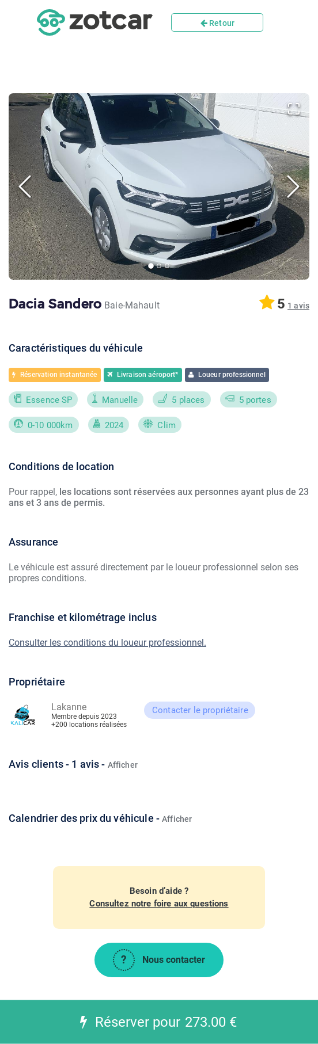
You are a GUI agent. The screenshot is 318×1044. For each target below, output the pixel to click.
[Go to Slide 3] (167, 266)
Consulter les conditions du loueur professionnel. (107, 642)
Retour (217, 23)
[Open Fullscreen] (293, 108)
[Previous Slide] (25, 186)
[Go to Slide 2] (159, 266)
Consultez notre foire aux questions (158, 903)
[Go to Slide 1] (151, 266)
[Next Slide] (293, 186)
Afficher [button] (123, 764)
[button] (159, 186)
